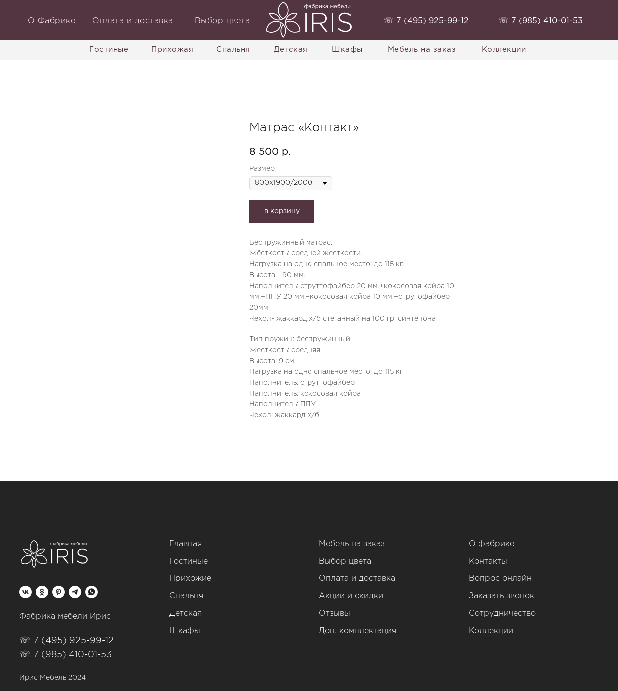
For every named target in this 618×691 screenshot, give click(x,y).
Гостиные (188, 561)
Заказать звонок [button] (501, 596)
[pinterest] (58, 592)
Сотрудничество (502, 613)
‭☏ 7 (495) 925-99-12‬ (426, 21)
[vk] (25, 592)
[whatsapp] (91, 592)
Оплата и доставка (357, 578)
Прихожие (190, 578)
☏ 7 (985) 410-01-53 (65, 655)
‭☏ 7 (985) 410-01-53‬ (541, 21)
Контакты (488, 561)
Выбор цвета (345, 561)
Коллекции (491, 631)
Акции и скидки (351, 596)
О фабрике (491, 544)
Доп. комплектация (357, 631)
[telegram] (75, 592)
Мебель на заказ (352, 544)
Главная (185, 544)
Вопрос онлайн (500, 578)
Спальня (186, 596)
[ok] (42, 592)
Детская (185, 613)
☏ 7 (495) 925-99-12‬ (66, 641)
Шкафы (184, 631)
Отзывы (334, 613)
